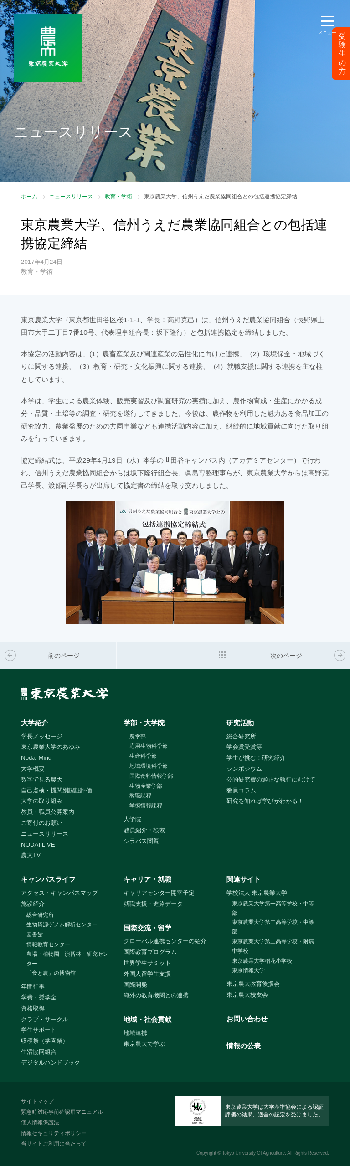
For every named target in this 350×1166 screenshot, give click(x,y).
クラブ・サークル (44, 1019)
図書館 (34, 934)
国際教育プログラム (150, 952)
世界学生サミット (147, 962)
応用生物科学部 (148, 746)
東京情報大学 (248, 970)
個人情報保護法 (40, 1122)
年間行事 (33, 986)
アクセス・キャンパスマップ (59, 892)
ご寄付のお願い (41, 822)
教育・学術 (118, 196)
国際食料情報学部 (151, 776)
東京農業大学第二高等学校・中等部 (273, 927)
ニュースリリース (71, 196)
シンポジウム (244, 768)
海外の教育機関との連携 (156, 995)
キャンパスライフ (48, 879)
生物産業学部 (145, 786)
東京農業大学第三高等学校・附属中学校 (273, 946)
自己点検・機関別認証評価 (56, 790)
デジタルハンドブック (50, 1062)
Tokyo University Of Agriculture (253, 1153)
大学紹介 (34, 723)
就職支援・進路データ (153, 903)
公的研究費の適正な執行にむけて (270, 779)
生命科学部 (143, 756)
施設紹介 (33, 903)
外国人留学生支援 (147, 973)
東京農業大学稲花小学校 (262, 961)
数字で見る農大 (41, 779)
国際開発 (135, 984)
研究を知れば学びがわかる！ (265, 801)
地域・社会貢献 (147, 1019)
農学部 (137, 736)
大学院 (132, 819)
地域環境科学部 (148, 766)
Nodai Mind (36, 757)
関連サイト (243, 879)
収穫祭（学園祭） (44, 1040)
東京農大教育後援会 (253, 983)
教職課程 (140, 795)
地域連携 (135, 1033)
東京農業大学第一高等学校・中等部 (273, 908)
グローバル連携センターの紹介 (165, 941)
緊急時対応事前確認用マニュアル (62, 1112)
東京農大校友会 (247, 994)
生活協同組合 (39, 1051)
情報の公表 (243, 1046)
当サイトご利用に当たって (54, 1144)
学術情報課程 (145, 806)
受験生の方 (342, 53)
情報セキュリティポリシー (54, 1133)
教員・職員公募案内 (47, 811)
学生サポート (39, 1029)
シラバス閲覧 (141, 841)
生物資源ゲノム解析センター (62, 924)
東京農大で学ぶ (144, 1043)
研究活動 (240, 723)
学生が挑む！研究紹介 (256, 757)
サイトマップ (37, 1101)
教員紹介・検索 (144, 830)
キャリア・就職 (147, 879)
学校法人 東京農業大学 (257, 892)
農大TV (31, 855)
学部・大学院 (144, 723)
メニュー (327, 32)
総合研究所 (241, 736)
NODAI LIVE (38, 844)
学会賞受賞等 (244, 746)
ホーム (29, 196)
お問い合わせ (247, 1019)
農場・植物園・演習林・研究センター (67, 959)
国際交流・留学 (147, 928)
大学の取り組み (41, 801)
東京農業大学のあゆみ (50, 746)
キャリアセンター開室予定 (159, 892)
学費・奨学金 (39, 997)
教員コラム (241, 790)
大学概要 (33, 768)
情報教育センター (48, 944)
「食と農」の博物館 (51, 973)
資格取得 (33, 1008)
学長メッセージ (41, 736)
